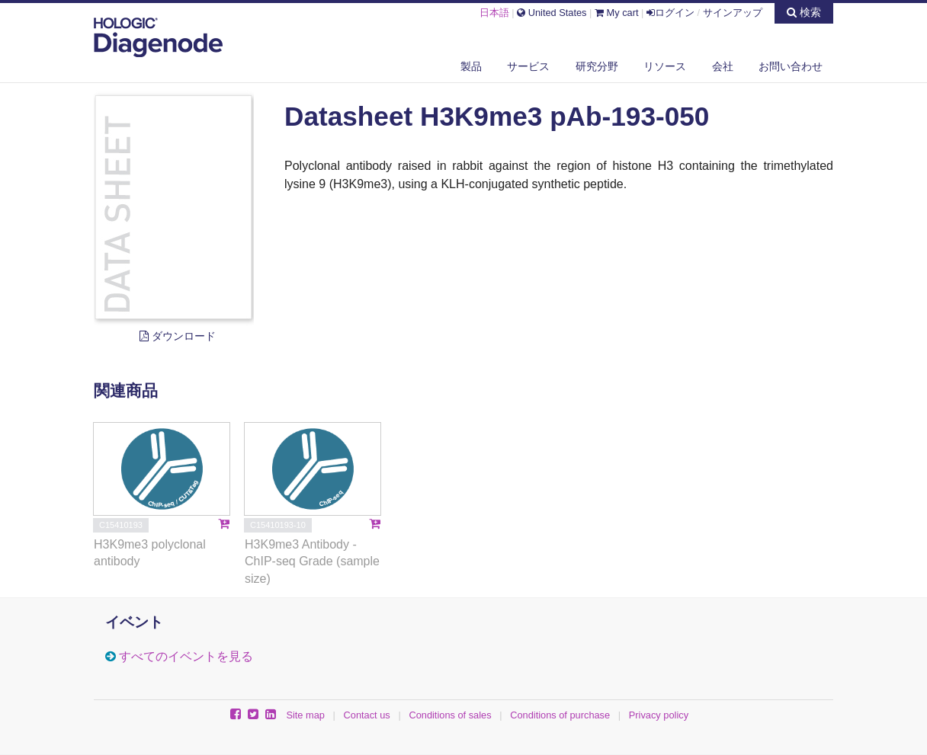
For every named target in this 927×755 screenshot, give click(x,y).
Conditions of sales (450, 715)
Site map (305, 715)
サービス (528, 66)
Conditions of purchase (560, 715)
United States (551, 12)
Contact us (367, 715)
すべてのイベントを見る (186, 656)
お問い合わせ (791, 66)
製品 (471, 66)
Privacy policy (658, 715)
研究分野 (597, 66)
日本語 (494, 12)
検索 (804, 12)
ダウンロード (178, 336)
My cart (617, 12)
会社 (722, 66)
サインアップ (732, 12)
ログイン (670, 12)
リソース (664, 66)
